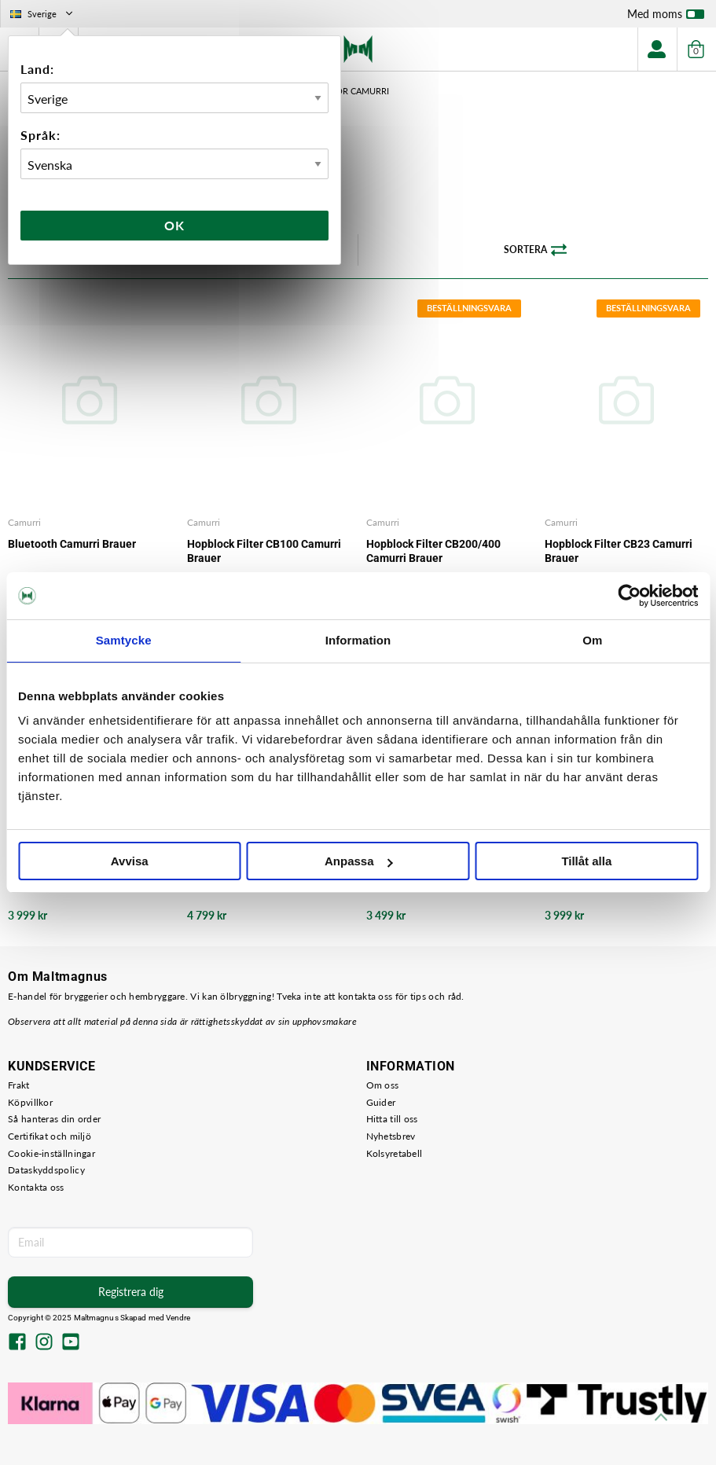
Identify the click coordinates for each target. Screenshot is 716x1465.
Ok (174, 225)
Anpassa (359, 861)
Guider (381, 1102)
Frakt (19, 1085)
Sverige (42, 14)
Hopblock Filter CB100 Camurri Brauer (264, 551)
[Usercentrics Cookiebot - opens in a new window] (629, 596)
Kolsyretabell (394, 1153)
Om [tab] (592, 640)
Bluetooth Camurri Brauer (72, 544)
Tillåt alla (586, 861)
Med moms (665, 17)
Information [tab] (358, 640)
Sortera (535, 250)
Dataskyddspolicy (46, 1170)
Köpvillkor (30, 1102)
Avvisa (130, 861)
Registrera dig (130, 1291)
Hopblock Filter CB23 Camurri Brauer (618, 551)
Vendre (178, 1317)
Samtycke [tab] (124, 640)
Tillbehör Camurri (345, 91)
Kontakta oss (36, 1187)
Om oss (382, 1085)
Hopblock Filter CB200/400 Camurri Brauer (433, 551)
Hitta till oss (392, 1119)
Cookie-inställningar (51, 1153)
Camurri (24, 522)
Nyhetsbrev (391, 1136)
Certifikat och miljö (49, 1136)
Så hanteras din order (54, 1119)
